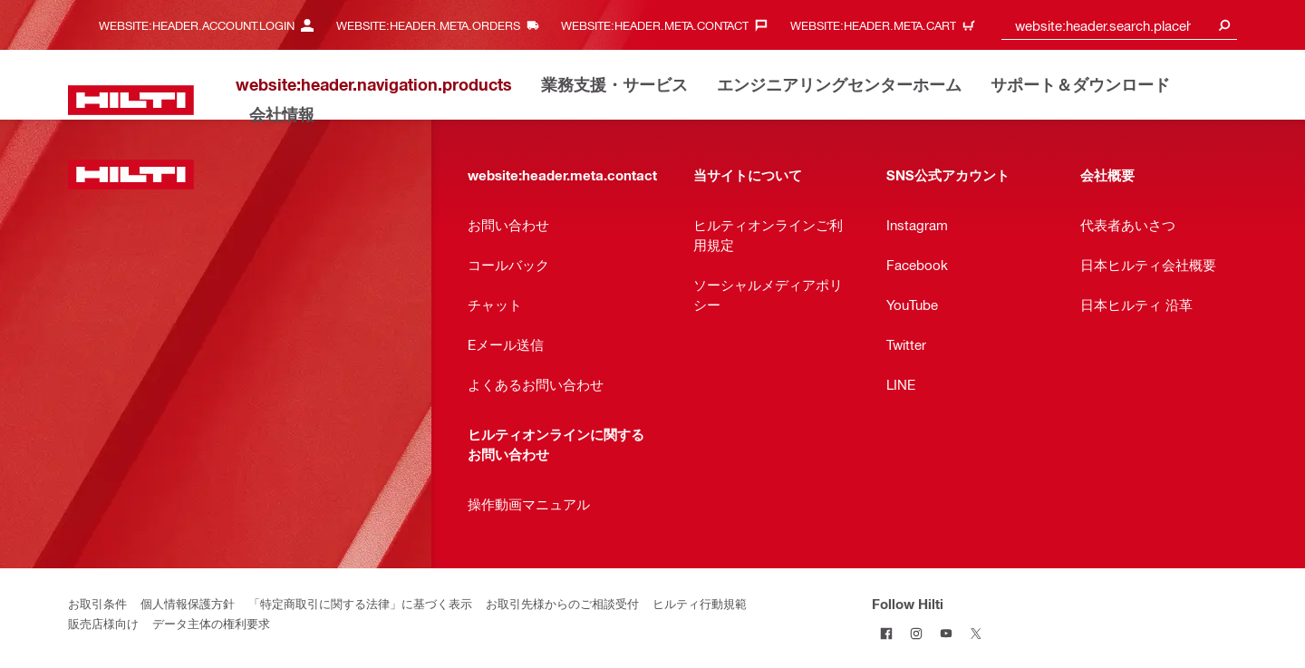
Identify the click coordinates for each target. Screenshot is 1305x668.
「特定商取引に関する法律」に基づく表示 (360, 603)
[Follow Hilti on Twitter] (976, 633)
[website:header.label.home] (131, 100)
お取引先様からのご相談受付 (562, 603)
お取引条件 (97, 603)
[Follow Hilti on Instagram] (917, 633)
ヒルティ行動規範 (699, 603)
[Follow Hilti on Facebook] (887, 633)
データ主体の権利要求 (211, 623)
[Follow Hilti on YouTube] (947, 633)
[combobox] (1119, 25)
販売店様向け (103, 623)
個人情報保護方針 (187, 603)
